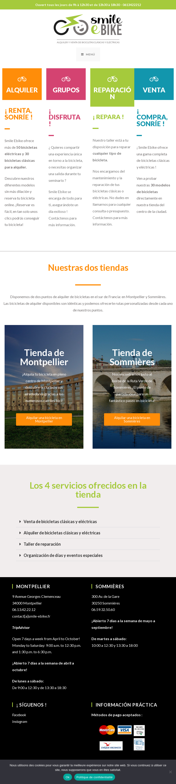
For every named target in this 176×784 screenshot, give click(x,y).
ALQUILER (22, 90)
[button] (88, 521)
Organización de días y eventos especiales (63, 555)
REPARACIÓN (112, 93)
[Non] (170, 772)
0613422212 (132, 5)
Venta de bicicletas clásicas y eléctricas (60, 521)
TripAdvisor (21, 627)
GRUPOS (66, 90)
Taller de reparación (42, 544)
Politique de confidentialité (95, 777)
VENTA (154, 90)
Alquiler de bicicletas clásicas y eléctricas (62, 532)
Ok (67, 777)
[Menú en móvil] (88, 54)
